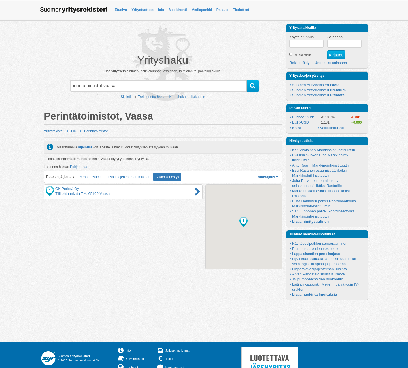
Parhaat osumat (90, 177)
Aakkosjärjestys (167, 177)
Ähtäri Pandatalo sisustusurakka (318, 274)
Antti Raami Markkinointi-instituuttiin (321, 165)
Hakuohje (198, 97)
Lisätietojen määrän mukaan (129, 177)
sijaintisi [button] (85, 147)
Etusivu (121, 10)
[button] (243, 222)
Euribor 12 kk (303, 117)
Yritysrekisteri (54, 131)
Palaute (222, 10)
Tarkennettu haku (151, 97)
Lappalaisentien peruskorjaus (316, 254)
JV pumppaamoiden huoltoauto (317, 279)
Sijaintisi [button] (127, 97)
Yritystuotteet (142, 10)
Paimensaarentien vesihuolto (315, 248)
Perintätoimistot (96, 131)
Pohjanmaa (78, 167)
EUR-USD (300, 122)
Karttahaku (177, 97)
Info (161, 10)
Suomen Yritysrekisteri (315, 85)
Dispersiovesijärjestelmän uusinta (319, 269)
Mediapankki (202, 10)
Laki (74, 131)
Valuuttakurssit (332, 128)
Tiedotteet (241, 10)
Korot (296, 128)
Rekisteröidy (299, 63)
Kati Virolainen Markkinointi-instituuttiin (323, 150)
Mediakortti (178, 10)
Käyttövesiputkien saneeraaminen (319, 243)
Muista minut (303, 55)
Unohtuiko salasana (330, 63)
